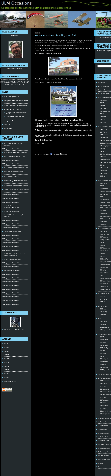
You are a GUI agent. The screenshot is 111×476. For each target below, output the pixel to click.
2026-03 (6, 351)
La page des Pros (9, 121)
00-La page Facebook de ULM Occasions (13, 144)
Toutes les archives (10, 381)
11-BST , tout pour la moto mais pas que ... (16, 190)
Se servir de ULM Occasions (12, 109)
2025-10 (6, 370)
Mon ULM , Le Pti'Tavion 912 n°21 (14, 329)
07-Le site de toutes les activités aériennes (13, 172)
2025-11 (6, 366)
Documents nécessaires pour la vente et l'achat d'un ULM (16, 101)
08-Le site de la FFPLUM (11, 176)
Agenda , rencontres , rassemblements (15, 105)
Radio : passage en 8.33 (11, 96)
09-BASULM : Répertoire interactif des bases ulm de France (15, 181)
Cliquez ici (14, 35)
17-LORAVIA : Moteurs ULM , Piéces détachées (15, 215)
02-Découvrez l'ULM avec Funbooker (15, 152)
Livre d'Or (7, 124)
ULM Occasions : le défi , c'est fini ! (56, 35)
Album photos (9, 313)
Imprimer (64, 154)
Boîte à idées (8, 128)
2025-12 (6, 362)
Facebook (54, 154)
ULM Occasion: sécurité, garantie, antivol (16, 112)
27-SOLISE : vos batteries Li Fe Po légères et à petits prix (14, 254)
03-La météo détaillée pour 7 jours (14, 156)
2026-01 (6, 358)
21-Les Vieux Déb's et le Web (13, 231)
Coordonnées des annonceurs (15, 116)
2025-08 (6, 377)
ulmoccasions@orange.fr (14, 68)
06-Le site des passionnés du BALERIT (16, 167)
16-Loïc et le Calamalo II (11, 211)
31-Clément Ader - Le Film (12, 270)
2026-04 (6, 347)
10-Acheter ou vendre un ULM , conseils (16, 185)
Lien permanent (44, 154)
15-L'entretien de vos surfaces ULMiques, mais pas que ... (13, 206)
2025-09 (6, 373)
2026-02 (6, 355)
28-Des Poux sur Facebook (12, 259)
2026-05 (6, 343)
